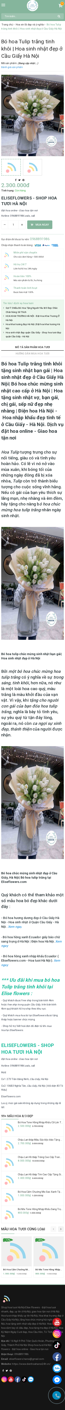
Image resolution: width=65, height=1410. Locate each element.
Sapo (39, 1406)
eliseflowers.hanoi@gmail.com (26, 1359)
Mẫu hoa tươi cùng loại (23, 1229)
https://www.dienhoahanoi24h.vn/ (31, 1364)
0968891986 (40, 239)
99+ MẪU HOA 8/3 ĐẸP (17, 1116)
